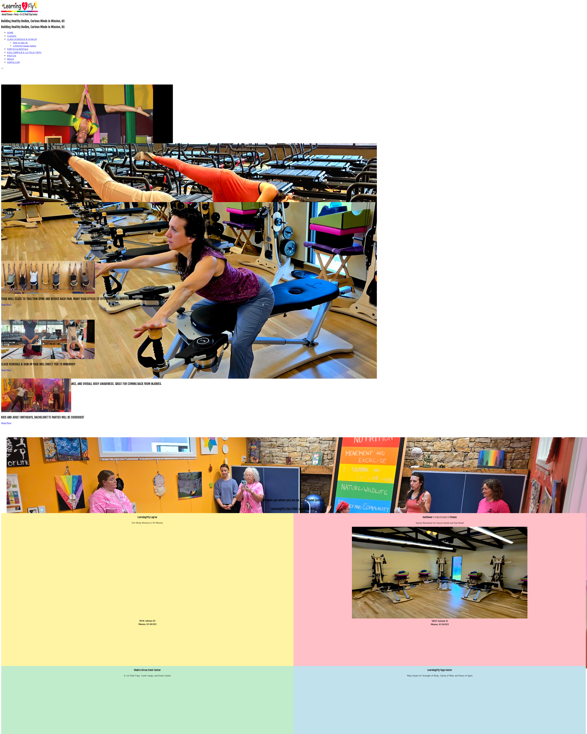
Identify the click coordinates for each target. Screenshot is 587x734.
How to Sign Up (20, 42)
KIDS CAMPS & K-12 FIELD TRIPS (24, 52)
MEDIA (10, 59)
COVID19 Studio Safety (24, 45)
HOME (10, 32)
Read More (6, 304)
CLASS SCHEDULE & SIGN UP (22, 39)
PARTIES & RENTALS (17, 49)
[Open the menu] (2, 68)
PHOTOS (11, 55)
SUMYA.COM (13, 62)
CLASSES (11, 36)
